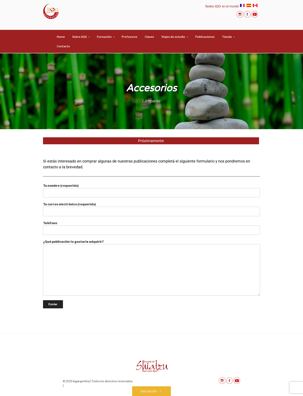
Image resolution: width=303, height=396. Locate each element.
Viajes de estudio (175, 36)
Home (61, 36)
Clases (149, 36)
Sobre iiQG (81, 36)
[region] (151, 91)
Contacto (63, 46)
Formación (106, 36)
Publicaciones (205, 36)
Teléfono (151, 228)
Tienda (228, 36)
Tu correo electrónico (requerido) (151, 209)
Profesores (129, 36)
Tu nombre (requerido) (151, 190)
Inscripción (151, 391)
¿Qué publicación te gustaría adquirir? (151, 267)
